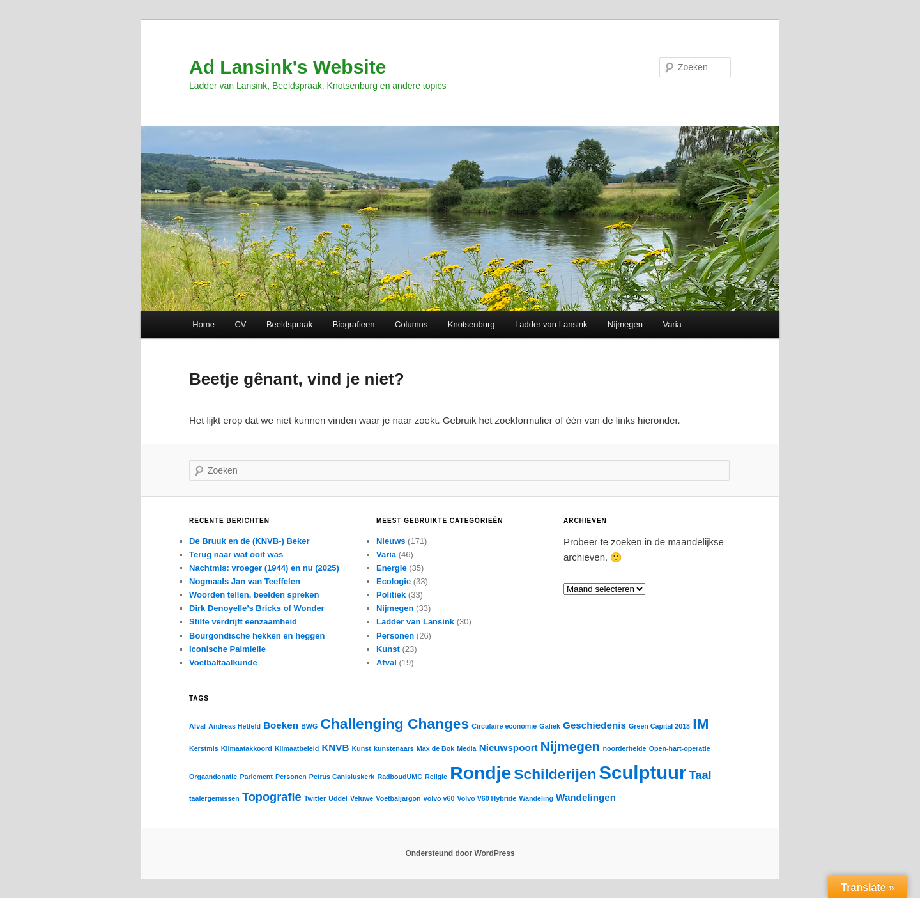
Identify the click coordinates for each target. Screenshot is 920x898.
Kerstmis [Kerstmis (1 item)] (203, 748)
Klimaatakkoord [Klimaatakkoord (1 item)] (246, 748)
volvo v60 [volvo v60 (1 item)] (439, 798)
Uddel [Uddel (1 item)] (338, 798)
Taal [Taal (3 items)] (700, 775)
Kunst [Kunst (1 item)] (361, 748)
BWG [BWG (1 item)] (309, 726)
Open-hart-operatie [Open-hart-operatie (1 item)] (679, 748)
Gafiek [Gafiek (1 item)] (549, 726)
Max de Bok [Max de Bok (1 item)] (435, 748)
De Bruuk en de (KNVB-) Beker (249, 541)
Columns (411, 324)
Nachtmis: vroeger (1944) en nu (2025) (264, 568)
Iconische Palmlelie (227, 649)
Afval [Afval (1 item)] (197, 726)
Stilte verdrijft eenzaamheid (243, 621)
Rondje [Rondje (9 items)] (480, 773)
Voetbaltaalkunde (223, 662)
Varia (672, 324)
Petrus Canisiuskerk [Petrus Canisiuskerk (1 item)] (341, 776)
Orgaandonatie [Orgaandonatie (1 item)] (213, 776)
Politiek (391, 595)
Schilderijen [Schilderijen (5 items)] (555, 774)
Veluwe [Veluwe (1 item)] (361, 798)
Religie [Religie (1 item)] (436, 776)
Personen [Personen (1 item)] (291, 776)
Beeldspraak (289, 324)
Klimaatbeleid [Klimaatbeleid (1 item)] (297, 748)
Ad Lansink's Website (287, 66)
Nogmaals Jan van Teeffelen (244, 581)
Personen (395, 635)
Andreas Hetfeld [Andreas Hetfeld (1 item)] (234, 726)
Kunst (388, 649)
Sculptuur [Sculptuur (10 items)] (643, 772)
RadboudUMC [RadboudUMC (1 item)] (399, 776)
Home (203, 324)
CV (240, 324)
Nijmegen (625, 324)
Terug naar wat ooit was (236, 554)
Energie (391, 568)
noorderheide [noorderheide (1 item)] (624, 748)
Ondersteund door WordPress (459, 853)
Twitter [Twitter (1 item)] (315, 798)
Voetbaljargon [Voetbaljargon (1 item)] (398, 798)
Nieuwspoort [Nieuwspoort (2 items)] (508, 747)
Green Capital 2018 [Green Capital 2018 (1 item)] (659, 726)
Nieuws (391, 541)
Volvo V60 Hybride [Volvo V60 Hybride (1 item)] (487, 798)
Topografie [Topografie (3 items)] (272, 796)
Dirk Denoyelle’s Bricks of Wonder (257, 608)
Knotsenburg (471, 324)
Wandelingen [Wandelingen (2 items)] (586, 797)
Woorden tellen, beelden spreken (254, 595)
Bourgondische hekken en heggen (257, 635)
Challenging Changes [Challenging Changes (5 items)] (394, 723)
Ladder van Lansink (551, 324)
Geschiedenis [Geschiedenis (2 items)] (594, 725)
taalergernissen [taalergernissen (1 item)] (214, 798)
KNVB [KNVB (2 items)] (335, 747)
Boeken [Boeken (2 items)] (280, 725)
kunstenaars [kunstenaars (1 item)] (394, 748)
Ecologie (393, 581)
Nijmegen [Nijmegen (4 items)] (570, 746)
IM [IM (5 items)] (701, 723)
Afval (386, 662)
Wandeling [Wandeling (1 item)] (536, 798)
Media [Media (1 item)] (466, 748)
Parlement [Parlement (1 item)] (256, 776)
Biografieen (354, 324)
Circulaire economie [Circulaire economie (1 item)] (504, 726)
